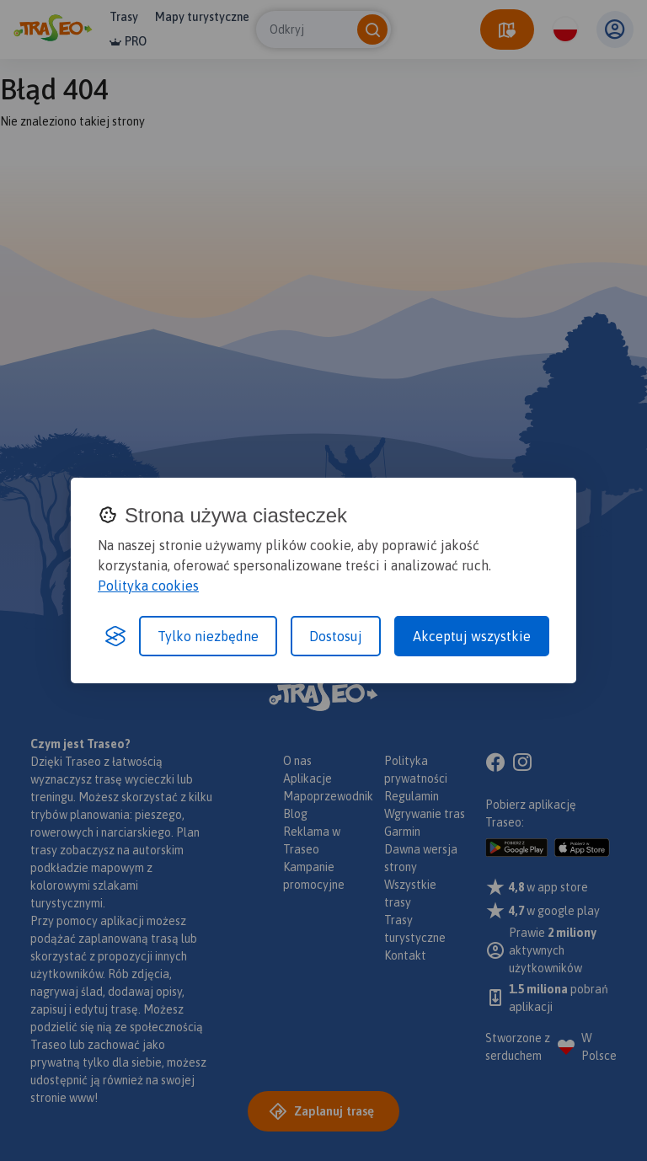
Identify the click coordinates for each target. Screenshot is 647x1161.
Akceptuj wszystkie (472, 636)
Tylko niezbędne (208, 636)
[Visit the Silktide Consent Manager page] (115, 636)
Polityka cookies (148, 585)
